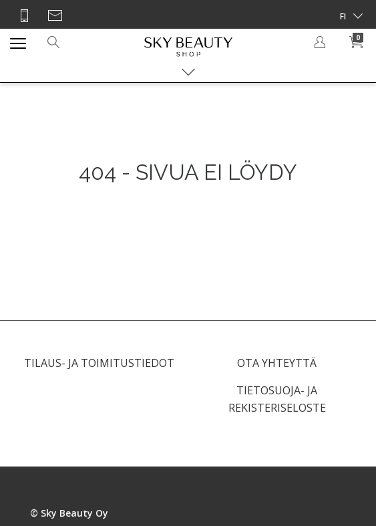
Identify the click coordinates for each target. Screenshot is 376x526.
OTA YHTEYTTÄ (277, 363)
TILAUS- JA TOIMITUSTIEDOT (99, 363)
